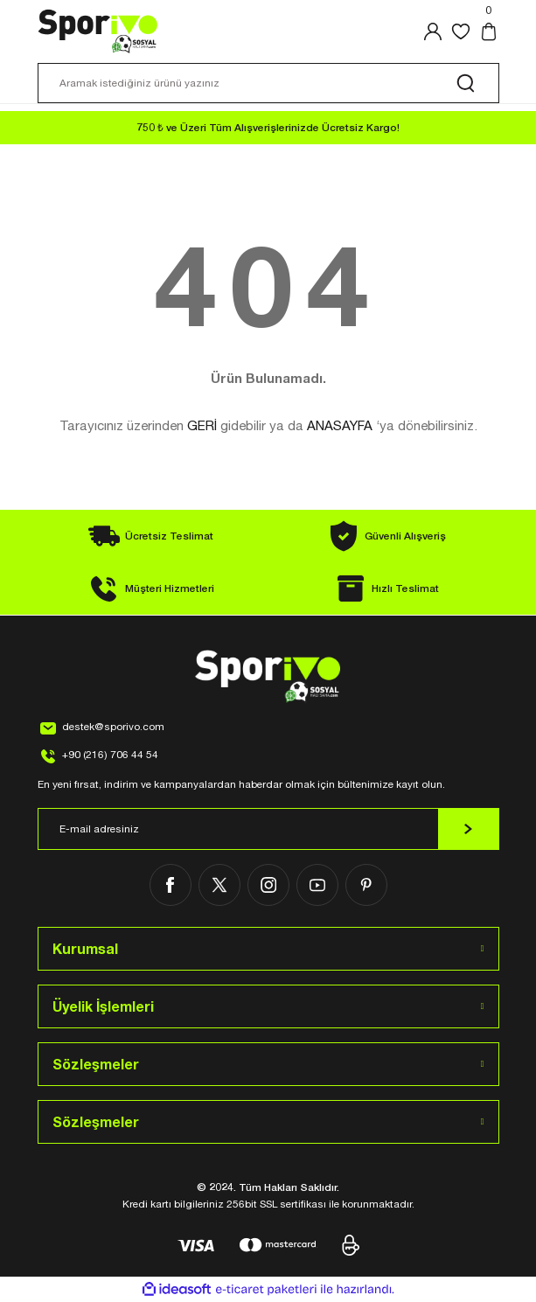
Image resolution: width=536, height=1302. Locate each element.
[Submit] (468, 829)
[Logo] (98, 31)
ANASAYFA (339, 425)
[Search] (268, 83)
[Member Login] (432, 31)
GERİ (202, 425)
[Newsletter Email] (268, 829)
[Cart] (488, 31)
